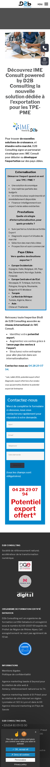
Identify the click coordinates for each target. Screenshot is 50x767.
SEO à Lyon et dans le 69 (29, 702)
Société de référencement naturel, (20, 550)
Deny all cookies (20, 755)
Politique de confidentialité (16, 674)
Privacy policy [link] (20, 764)
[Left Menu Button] (44, 4)
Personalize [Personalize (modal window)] (20, 760)
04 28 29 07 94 (25, 492)
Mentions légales (11, 670)
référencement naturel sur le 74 (28, 689)
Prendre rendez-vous (44, 63)
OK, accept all (20, 749)
